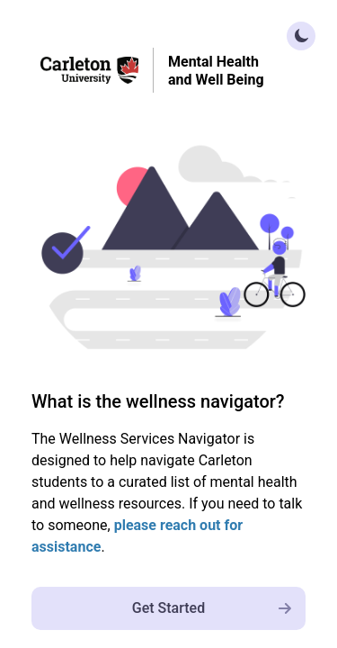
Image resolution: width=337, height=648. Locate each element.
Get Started (219, 607)
